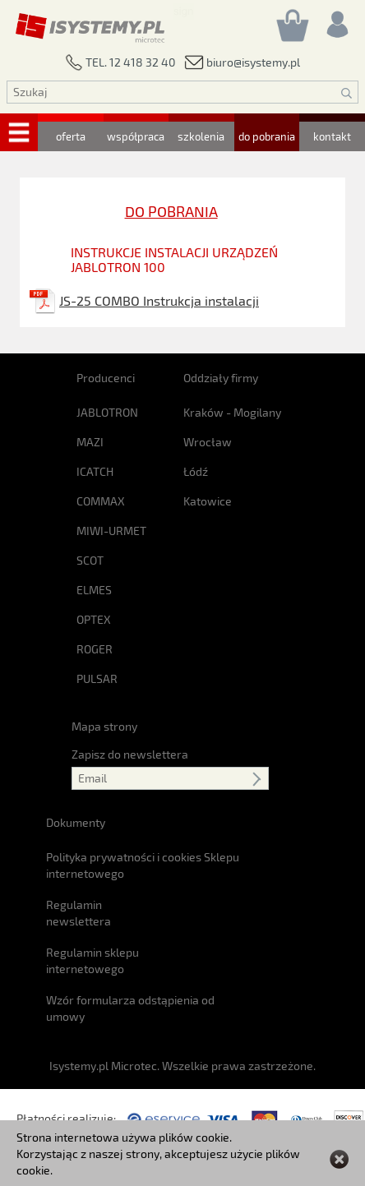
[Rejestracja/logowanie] (336, 20)
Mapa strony (104, 726)
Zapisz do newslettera (130, 754)
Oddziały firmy (220, 378)
